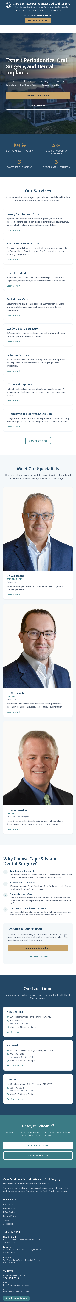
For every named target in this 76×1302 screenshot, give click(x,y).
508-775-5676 (17, 1088)
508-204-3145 (44, 15)
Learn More (14, 230)
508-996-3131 (16, 1020)
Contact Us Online (38, 1145)
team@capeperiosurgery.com (16, 1285)
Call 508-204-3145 (38, 1155)
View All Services (38, 440)
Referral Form (9, 1208)
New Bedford (37, 11)
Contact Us (8, 1204)
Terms (6, 1220)
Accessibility (8, 1224)
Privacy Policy (9, 1216)
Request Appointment (38, 20)
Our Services (38, 105)
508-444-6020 (17, 1054)
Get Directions (15, 1032)
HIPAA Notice (9, 1212)
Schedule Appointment (16, 1298)
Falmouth (55, 11)
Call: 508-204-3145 (38, 956)
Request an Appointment (38, 948)
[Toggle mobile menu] (6, 29)
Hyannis (19, 11)
